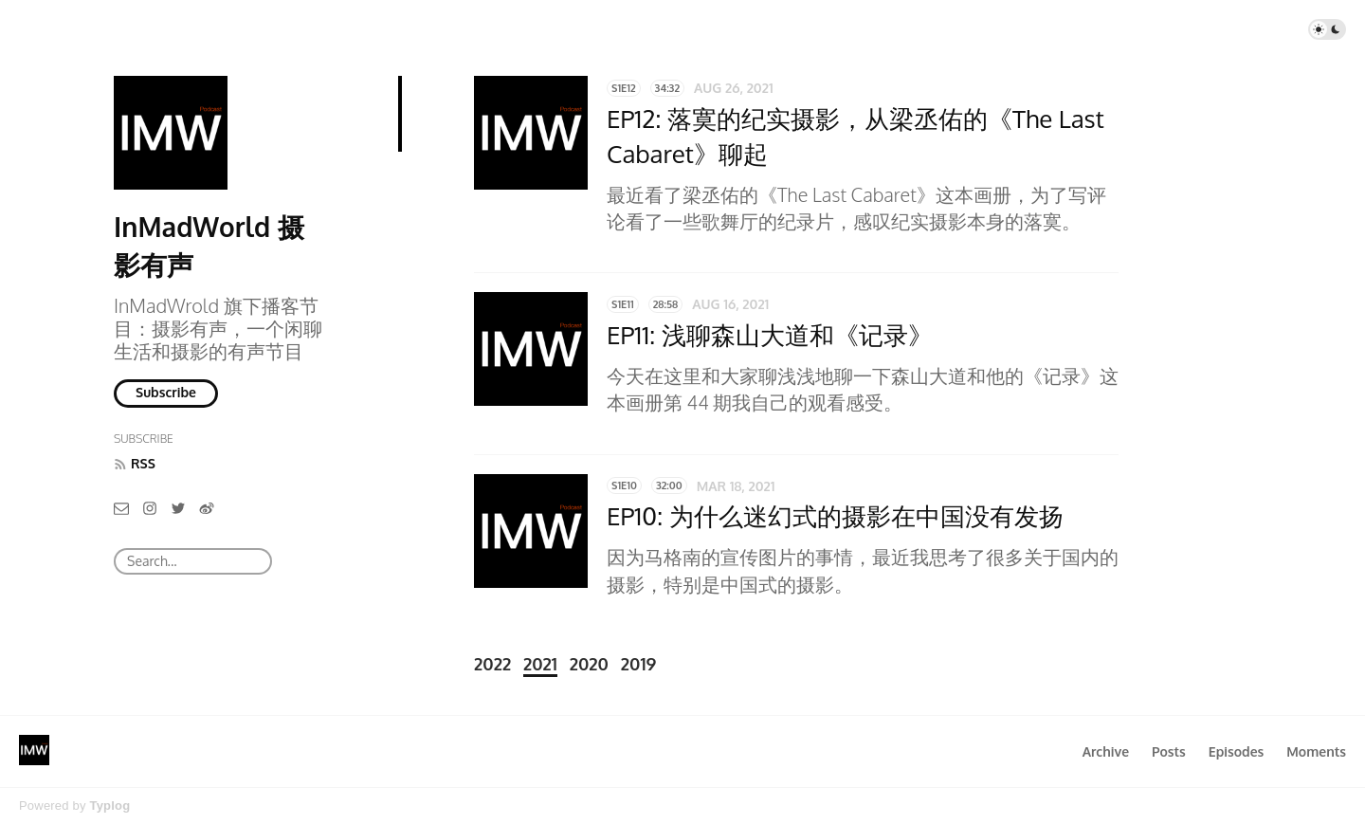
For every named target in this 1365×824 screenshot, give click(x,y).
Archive (1106, 751)
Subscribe (166, 392)
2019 (638, 663)
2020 (589, 663)
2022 (492, 663)
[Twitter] (178, 508)
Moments (1316, 751)
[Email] (121, 508)
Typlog (109, 805)
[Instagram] (149, 508)
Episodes (1237, 751)
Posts (1169, 751)
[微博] (206, 508)
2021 (540, 663)
